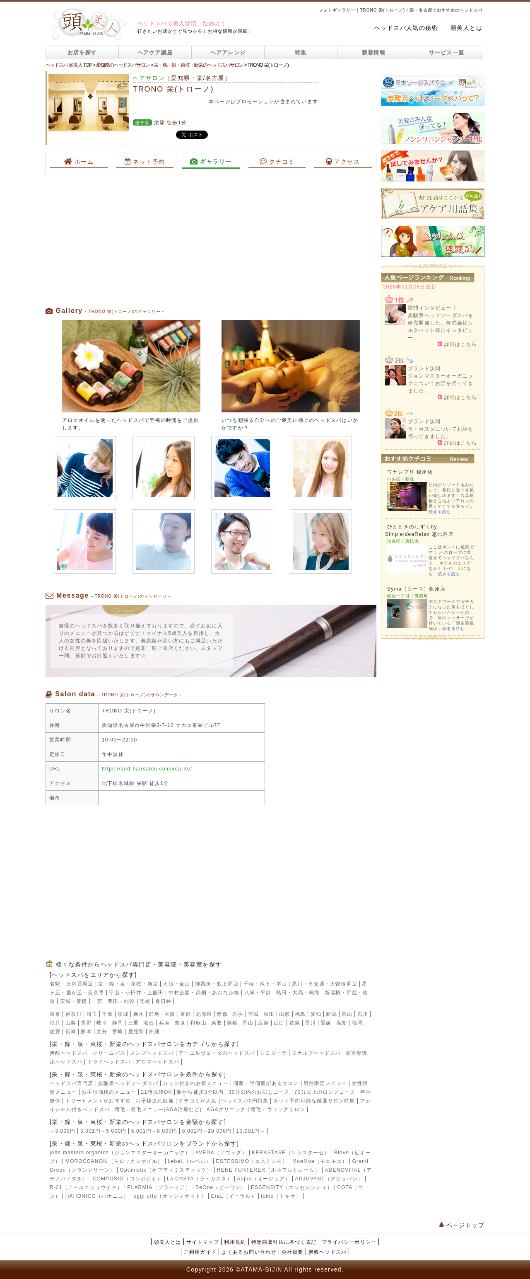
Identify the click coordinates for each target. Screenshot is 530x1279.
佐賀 (55, 1031)
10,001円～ (250, 1131)
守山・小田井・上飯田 (136, 993)
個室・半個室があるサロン (266, 1083)
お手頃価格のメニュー (109, 1092)
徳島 (294, 1023)
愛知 (316, 1014)
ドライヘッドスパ (109, 1062)
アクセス (343, 161)
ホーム (79, 161)
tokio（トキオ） (281, 1196)
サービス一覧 (447, 52)
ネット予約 (145, 161)
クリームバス (109, 1053)
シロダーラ (273, 1053)
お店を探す (82, 52)
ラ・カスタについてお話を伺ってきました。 (440, 432)
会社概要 (293, 1252)
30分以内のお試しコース (259, 1092)
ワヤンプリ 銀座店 (410, 472)
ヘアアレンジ (228, 52)
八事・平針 (258, 993)
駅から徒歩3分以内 (200, 1092)
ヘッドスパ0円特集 (245, 1101)
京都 (185, 1014)
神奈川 (73, 1014)
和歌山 (198, 1023)
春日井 (163, 1001)
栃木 (138, 1014)
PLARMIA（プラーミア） (158, 1187)
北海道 (204, 1014)
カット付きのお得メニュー (195, 1083)
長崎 (70, 1031)
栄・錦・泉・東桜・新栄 (128, 984)
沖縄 (154, 1031)
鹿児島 (136, 1031)
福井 (55, 1023)
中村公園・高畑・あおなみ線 (204, 993)
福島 (300, 1014)
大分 (101, 1031)
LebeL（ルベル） (189, 1161)
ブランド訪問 (424, 368)
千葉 (107, 1014)
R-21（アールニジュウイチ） (86, 1187)
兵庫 (164, 1023)
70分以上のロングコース (325, 1092)
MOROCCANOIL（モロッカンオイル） (114, 1161)
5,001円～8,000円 (154, 1131)
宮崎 (117, 1031)
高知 (341, 1023)
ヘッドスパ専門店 (72, 1083)
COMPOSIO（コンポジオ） (127, 1179)
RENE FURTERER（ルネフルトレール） (268, 1170)
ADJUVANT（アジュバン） (329, 1179)
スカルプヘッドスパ (316, 1053)
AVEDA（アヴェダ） (221, 1152)
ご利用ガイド (200, 1252)
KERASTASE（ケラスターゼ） (291, 1152)
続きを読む (440, 511)
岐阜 (101, 1023)
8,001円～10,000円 (207, 1131)
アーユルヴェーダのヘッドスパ (216, 1053)
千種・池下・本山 (265, 984)
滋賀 (148, 1023)
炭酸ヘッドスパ (69, 1053)
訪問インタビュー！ (432, 308)
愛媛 (325, 1023)
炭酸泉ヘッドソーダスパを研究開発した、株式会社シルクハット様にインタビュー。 (440, 326)
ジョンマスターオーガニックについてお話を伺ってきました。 (440, 383)
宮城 (253, 1014)
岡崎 (145, 1001)
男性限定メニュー (325, 1083)
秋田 (269, 1014)
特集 (301, 52)
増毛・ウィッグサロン (278, 1109)
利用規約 (235, 1242)
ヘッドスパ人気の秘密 (406, 27)
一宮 (97, 1001)
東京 (55, 1014)
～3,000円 (62, 1131)
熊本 (86, 1031)
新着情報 (373, 52)
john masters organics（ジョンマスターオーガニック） (120, 1152)
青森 (222, 1014)
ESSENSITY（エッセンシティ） (291, 1187)
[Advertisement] (211, 240)
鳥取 (216, 1023)
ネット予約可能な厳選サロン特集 (314, 1101)
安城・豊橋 (73, 1001)
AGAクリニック (226, 1109)
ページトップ (461, 1225)
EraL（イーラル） (233, 1196)
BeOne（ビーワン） (220, 1187)
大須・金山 (176, 984)
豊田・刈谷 (121, 1001)
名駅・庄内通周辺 (72, 984)
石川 (362, 1014)
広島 (263, 1023)
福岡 (357, 1023)
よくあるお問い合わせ (249, 1252)
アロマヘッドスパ (157, 1062)
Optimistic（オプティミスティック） (166, 1170)
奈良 (180, 1023)
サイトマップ (202, 1242)
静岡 (117, 1023)
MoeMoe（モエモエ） (319, 1161)
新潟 (331, 1014)
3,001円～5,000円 (103, 1131)
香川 (310, 1023)
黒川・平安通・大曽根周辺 (324, 984)
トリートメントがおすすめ (98, 1101)
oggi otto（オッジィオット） (169, 1196)
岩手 (237, 1014)
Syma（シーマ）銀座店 (416, 589)
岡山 (248, 1023)
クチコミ (277, 161)
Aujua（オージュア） (263, 1179)
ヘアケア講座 (155, 52)
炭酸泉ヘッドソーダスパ (128, 1083)
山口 (279, 1023)
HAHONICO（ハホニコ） (97, 1196)
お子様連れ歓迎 (154, 1101)
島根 (232, 1023)
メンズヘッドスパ (152, 1053)
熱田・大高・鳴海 (298, 993)
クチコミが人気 (197, 1101)
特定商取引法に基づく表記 (284, 1242)
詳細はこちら (457, 344)
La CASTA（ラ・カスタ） (199, 1179)
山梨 (70, 1023)
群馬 (154, 1014)
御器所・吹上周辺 (217, 984)
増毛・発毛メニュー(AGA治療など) (158, 1109)
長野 (86, 1023)
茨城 (123, 1014)
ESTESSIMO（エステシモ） (252, 1161)
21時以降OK (156, 1092)
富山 (347, 1014)
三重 (133, 1023)
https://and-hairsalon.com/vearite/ (147, 769)
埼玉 (92, 1014)
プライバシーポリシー (349, 1242)
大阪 (169, 1014)
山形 (284, 1014)
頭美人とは (466, 27)
